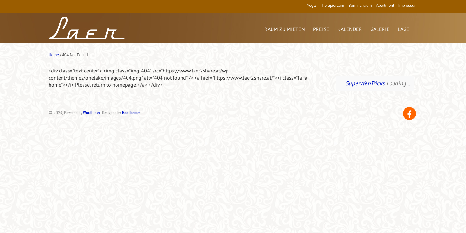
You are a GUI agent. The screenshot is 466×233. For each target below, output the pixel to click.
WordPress (91, 112)
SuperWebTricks (365, 83)
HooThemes (131, 112)
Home (54, 55)
